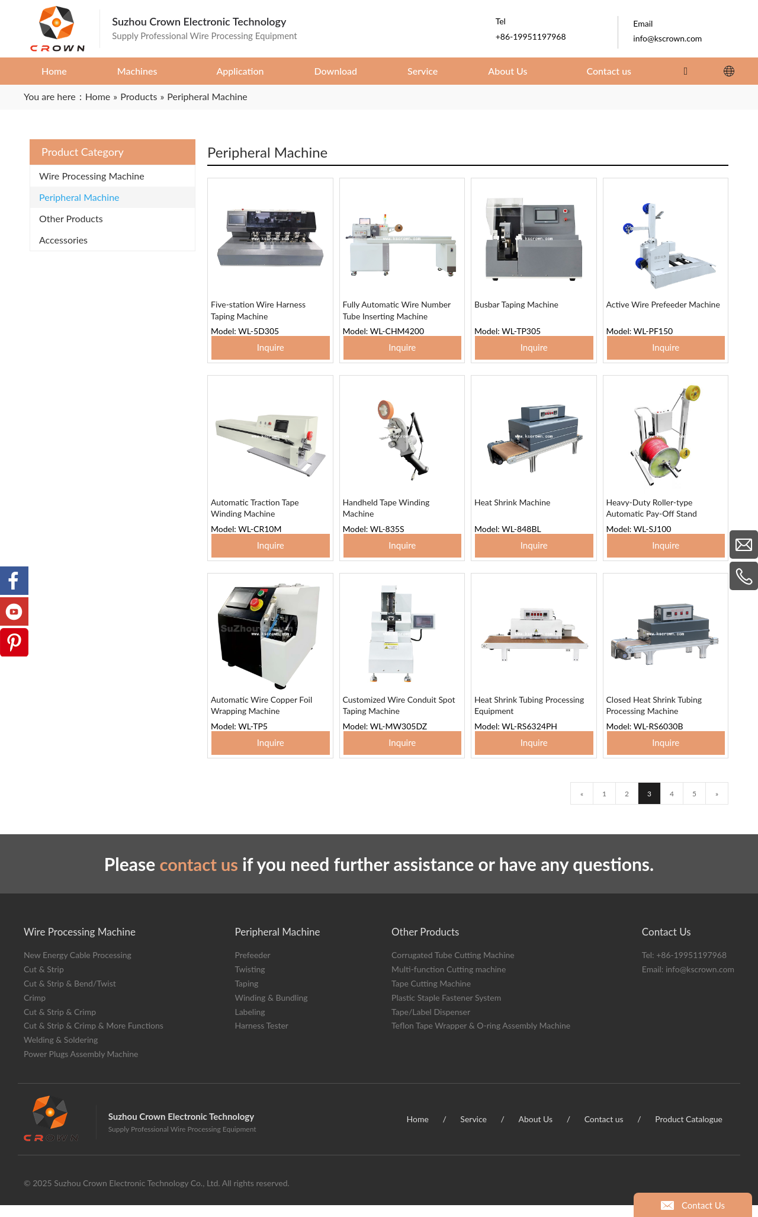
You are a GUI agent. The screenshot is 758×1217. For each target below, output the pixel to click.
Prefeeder (252, 967)
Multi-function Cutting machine (448, 981)
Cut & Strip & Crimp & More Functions (93, 1038)
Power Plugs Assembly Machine (81, 1066)
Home (418, 1131)
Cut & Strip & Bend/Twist (70, 995)
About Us (535, 1131)
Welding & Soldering (61, 1052)
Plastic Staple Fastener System (446, 1009)
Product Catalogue (688, 1131)
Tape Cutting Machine (431, 995)
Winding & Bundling (271, 1009)
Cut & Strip (44, 981)
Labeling (250, 1024)
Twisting (250, 981)
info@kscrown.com (700, 981)
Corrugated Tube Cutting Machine (453, 967)
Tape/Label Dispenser (430, 1024)
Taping (246, 995)
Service (473, 1131)
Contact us (604, 1131)
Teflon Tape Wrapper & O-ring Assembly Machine (480, 1038)
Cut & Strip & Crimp (60, 1024)
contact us (199, 875)
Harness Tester (261, 1038)
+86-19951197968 (691, 967)
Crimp (35, 1009)
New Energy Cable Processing (77, 967)
